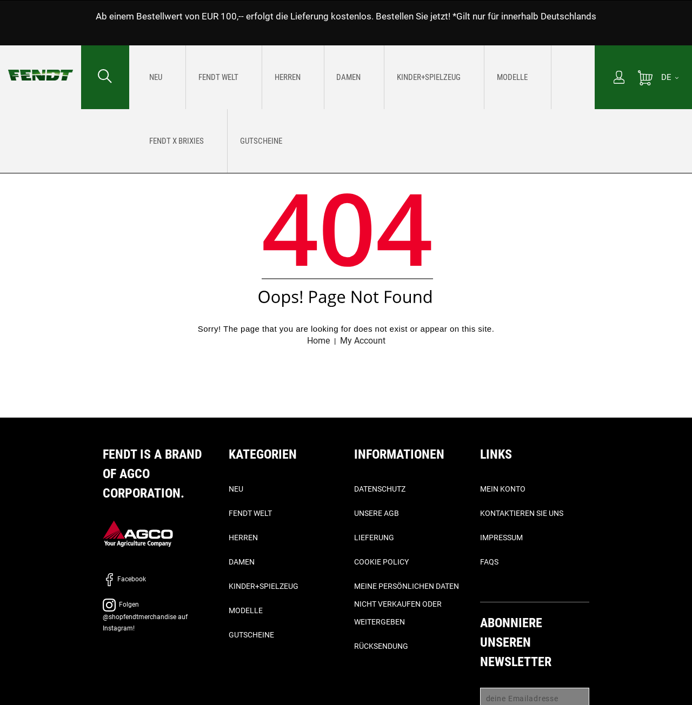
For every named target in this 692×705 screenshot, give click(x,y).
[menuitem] (150, 77)
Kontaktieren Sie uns (521, 513)
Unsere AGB (376, 513)
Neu (236, 489)
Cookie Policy (381, 562)
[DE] (669, 77)
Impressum (501, 538)
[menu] (362, 77)
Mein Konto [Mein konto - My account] (502, 489)
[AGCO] (138, 534)
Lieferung (374, 538)
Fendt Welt (250, 513)
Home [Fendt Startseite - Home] (315, 340)
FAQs (489, 562)
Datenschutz (379, 489)
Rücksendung (381, 646)
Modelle (246, 611)
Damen (242, 562)
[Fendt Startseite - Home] (40, 64)
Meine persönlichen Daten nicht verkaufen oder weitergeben (406, 604)
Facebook (124, 579)
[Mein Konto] (619, 78)
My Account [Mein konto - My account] (364, 340)
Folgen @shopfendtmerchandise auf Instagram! (145, 617)
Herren (243, 538)
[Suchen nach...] (105, 77)
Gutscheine (251, 635)
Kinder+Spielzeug (263, 586)
